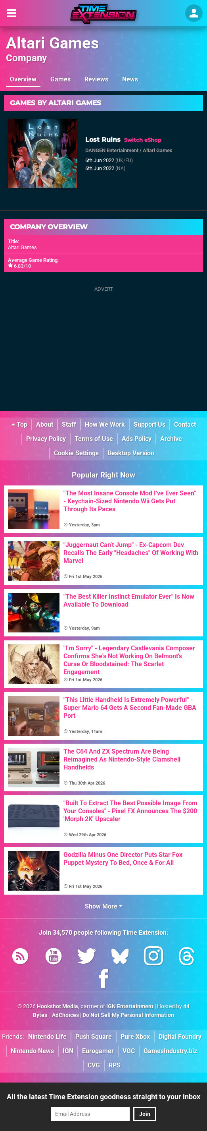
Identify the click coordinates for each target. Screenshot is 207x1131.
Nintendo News (32, 1051)
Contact (185, 424)
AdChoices (65, 1015)
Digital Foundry (180, 1036)
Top (19, 424)
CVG (94, 1065)
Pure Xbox (135, 1036)
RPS (115, 1065)
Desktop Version (130, 453)
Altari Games (52, 43)
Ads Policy (136, 439)
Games (60, 79)
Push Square (93, 1036)
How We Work (105, 424)
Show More (104, 906)
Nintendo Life (47, 1036)
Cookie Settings (76, 453)
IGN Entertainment (129, 1006)
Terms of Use (94, 439)
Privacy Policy (46, 439)
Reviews (96, 79)
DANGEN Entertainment (111, 150)
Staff (69, 424)
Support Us (149, 424)
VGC (129, 1051)
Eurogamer (98, 1051)
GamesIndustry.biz (170, 1051)
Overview (23, 79)
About (44, 424)
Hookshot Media (57, 1006)
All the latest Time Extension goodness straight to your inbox (103, 1096)
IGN (68, 1051)
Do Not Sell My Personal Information (128, 1015)
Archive (171, 439)
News (130, 79)
